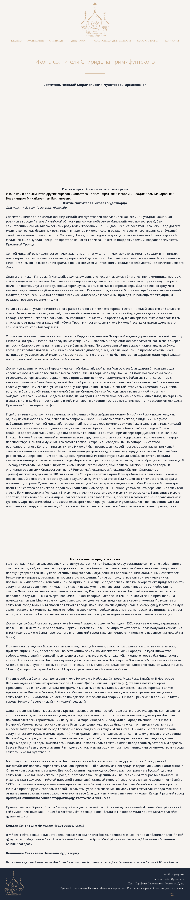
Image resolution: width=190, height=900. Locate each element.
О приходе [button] (56, 40)
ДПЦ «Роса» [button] (79, 40)
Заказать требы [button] (147, 40)
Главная (16, 40)
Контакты (172, 40)
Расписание (35, 40)
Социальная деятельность (113, 40)
